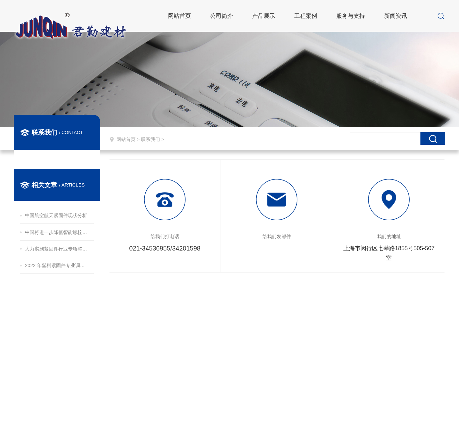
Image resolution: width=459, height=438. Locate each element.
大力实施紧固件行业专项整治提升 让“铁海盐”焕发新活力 (56, 248)
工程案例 (305, 16)
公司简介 (221, 16)
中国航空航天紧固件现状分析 (56, 215)
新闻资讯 (395, 16)
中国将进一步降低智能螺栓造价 (56, 232)
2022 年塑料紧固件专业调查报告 (56, 265)
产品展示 (263, 16)
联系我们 (150, 139)
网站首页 (179, 16)
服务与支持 (350, 16)
